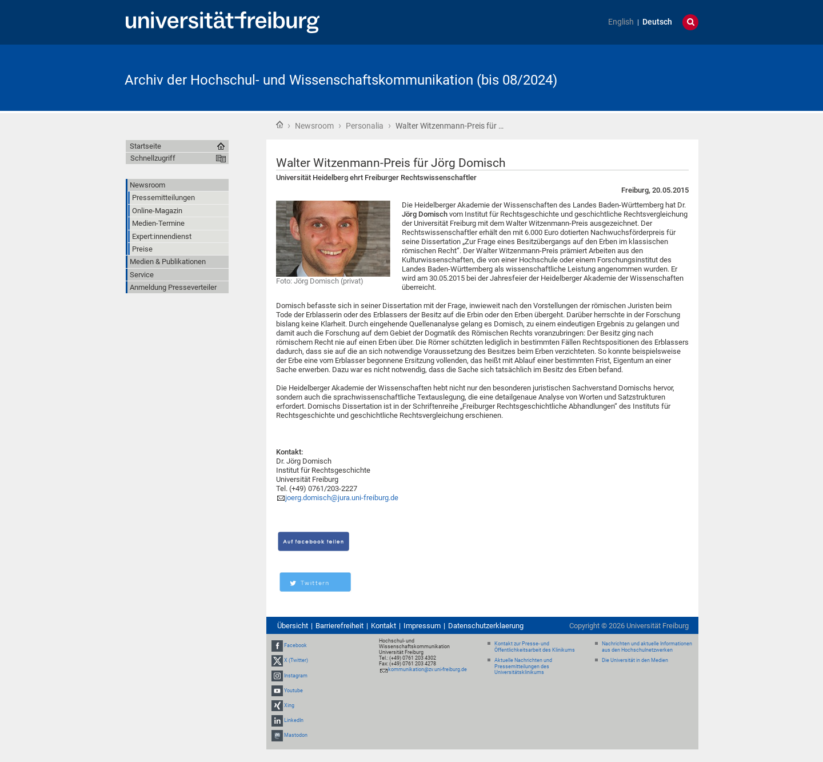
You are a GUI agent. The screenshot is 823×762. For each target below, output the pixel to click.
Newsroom (314, 125)
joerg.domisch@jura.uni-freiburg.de (341, 497)
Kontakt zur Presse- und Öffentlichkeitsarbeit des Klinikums (534, 647)
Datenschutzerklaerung (486, 625)
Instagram (295, 676)
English (621, 22)
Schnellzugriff (152, 158)
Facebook (295, 645)
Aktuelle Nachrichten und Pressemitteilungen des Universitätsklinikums (523, 666)
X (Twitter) (296, 660)
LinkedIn (293, 720)
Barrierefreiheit (339, 625)
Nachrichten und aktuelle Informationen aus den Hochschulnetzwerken (647, 647)
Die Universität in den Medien (635, 660)
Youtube (293, 690)
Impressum (422, 625)
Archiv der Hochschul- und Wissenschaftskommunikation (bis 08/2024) (341, 80)
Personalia (364, 125)
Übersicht (292, 625)
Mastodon (295, 735)
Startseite (279, 125)
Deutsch (657, 22)
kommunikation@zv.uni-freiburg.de (427, 669)
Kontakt (383, 625)
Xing (289, 705)
